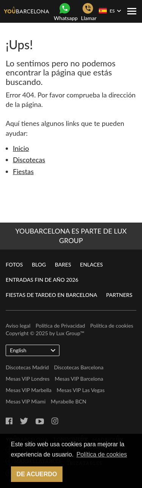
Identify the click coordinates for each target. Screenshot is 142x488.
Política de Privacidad (60, 325)
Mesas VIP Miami (25, 401)
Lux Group (68, 333)
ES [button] (109, 11)
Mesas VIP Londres (28, 378)
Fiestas (23, 171)
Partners (119, 295)
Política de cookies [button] (101, 454)
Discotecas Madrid (27, 367)
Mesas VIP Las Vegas (81, 390)
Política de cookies (111, 325)
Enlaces (91, 264)
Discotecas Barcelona (78, 367)
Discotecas (29, 159)
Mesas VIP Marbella (28, 390)
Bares (63, 264)
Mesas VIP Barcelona (79, 378)
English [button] (32, 350)
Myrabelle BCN (68, 401)
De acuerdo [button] (37, 474)
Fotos (14, 264)
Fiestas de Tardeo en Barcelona (51, 295)
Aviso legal (18, 325)
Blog (39, 264)
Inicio (21, 148)
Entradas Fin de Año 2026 (42, 279)
